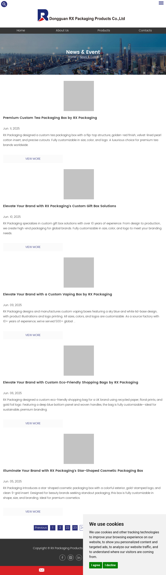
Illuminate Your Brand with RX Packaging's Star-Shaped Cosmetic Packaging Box (73, 470)
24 (82, 527)
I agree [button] (95, 565)
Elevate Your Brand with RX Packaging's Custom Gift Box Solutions (59, 206)
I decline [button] (110, 565)
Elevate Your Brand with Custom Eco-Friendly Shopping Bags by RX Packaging (70, 382)
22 (67, 527)
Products (104, 30)
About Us (62, 30)
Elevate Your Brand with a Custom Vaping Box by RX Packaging (57, 294)
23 (75, 527)
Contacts (145, 30)
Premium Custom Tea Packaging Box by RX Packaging (50, 118)
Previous (41, 527)
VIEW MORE (33, 158)
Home (21, 30)
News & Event (83, 52)
